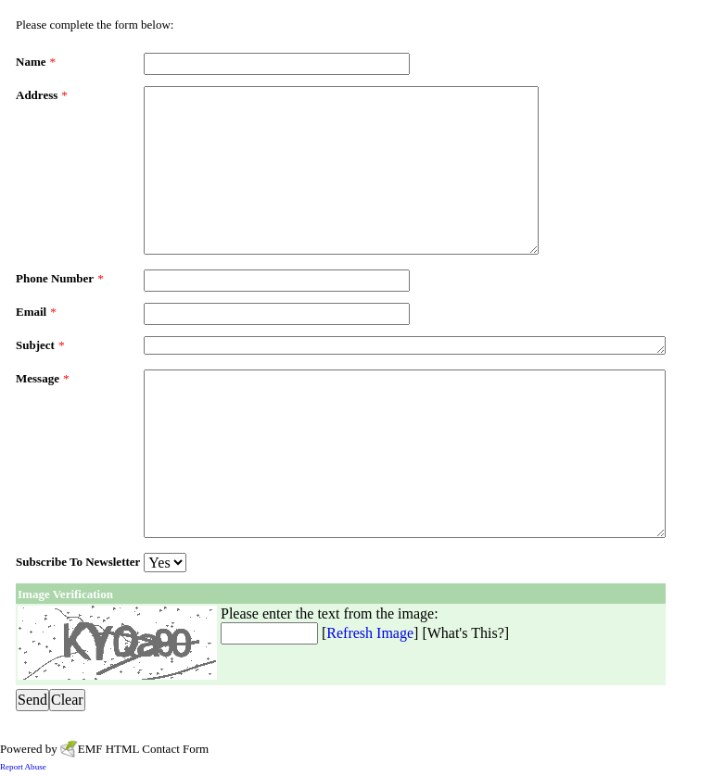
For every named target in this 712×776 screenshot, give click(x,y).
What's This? (465, 633)
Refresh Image (369, 633)
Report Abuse (23, 766)
